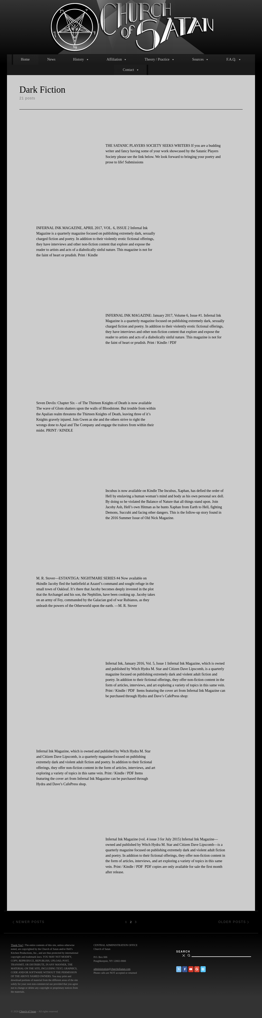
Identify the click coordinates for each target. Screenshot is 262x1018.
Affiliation (117, 59)
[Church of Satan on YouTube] (191, 969)
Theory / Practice (159, 59)
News (51, 59)
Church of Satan (27, 1011)
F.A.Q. (233, 59)
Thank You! (17, 945)
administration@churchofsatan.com (112, 969)
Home (25, 59)
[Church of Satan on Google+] (196, 969)
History (81, 59)
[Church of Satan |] (131, 26)
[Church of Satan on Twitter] (178, 969)
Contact (131, 70)
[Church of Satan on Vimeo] (203, 969)
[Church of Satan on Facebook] (184, 969)
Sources (200, 59)
